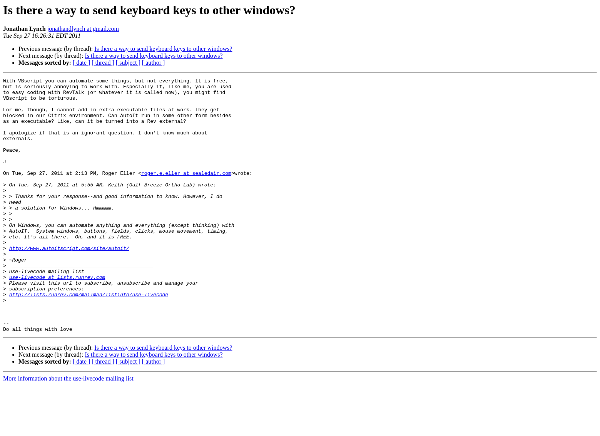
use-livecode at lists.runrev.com (57, 317)
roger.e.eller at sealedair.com (186, 192)
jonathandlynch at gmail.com (83, 28)
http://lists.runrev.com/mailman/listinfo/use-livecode (88, 338)
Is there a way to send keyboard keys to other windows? (163, 48)
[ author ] (153, 62)
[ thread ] (103, 62)
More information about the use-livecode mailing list (68, 429)
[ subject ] (128, 62)
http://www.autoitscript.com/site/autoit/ (69, 282)
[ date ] (81, 62)
